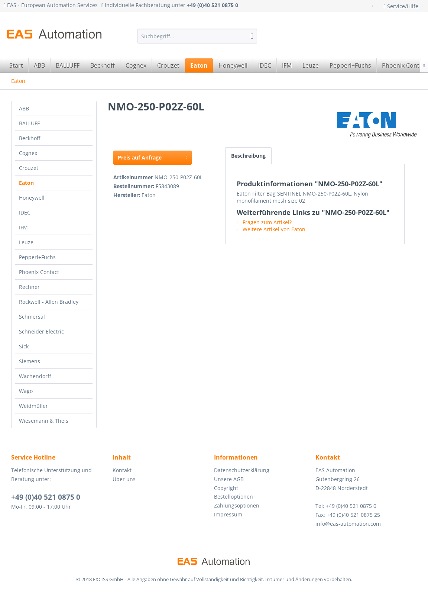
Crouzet (28, 167)
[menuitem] (197, 36)
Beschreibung (248, 155)
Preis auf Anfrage (152, 156)
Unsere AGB (229, 479)
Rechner (29, 286)
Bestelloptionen (233, 496)
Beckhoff (29, 138)
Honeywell (32, 197)
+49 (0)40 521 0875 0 (45, 497)
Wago (26, 390)
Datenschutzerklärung (241, 470)
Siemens (29, 361)
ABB (24, 108)
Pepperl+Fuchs (37, 257)
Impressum (228, 514)
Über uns (124, 479)
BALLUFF (29, 123)
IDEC (24, 212)
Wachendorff (35, 376)
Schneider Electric (41, 331)
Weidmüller (33, 405)
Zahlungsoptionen (236, 505)
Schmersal (32, 316)
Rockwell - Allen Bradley (48, 301)
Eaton (26, 182)
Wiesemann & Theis (43, 420)
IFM (23, 227)
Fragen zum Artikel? (264, 222)
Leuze (26, 242)
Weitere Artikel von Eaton (271, 229)
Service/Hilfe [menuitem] (402, 6)
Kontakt (122, 470)
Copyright (226, 488)
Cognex (28, 153)
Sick (24, 346)
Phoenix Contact (39, 272)
